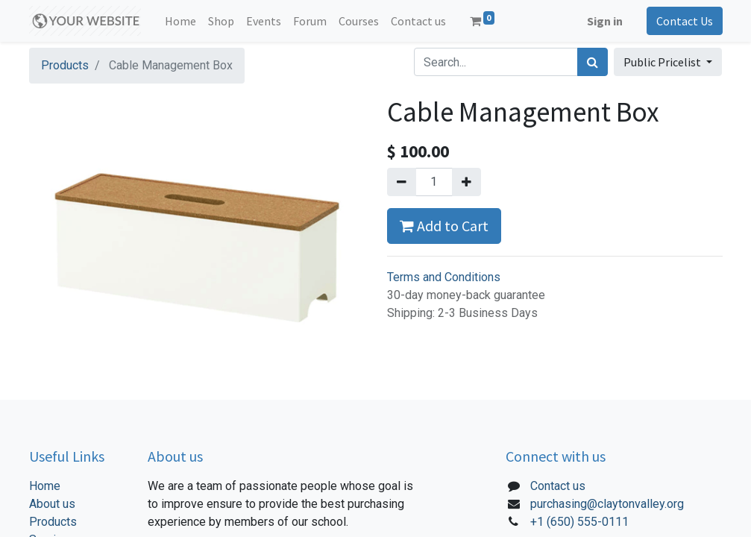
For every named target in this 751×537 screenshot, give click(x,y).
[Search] (592, 62)
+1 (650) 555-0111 (579, 522)
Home (44, 486)
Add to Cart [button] (444, 225)
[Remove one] (401, 182)
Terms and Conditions (443, 277)
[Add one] (466, 182)
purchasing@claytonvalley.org (607, 504)
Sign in (605, 20)
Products (65, 65)
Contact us (557, 486)
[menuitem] (180, 21)
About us (52, 504)
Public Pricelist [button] (663, 61)
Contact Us (684, 20)
